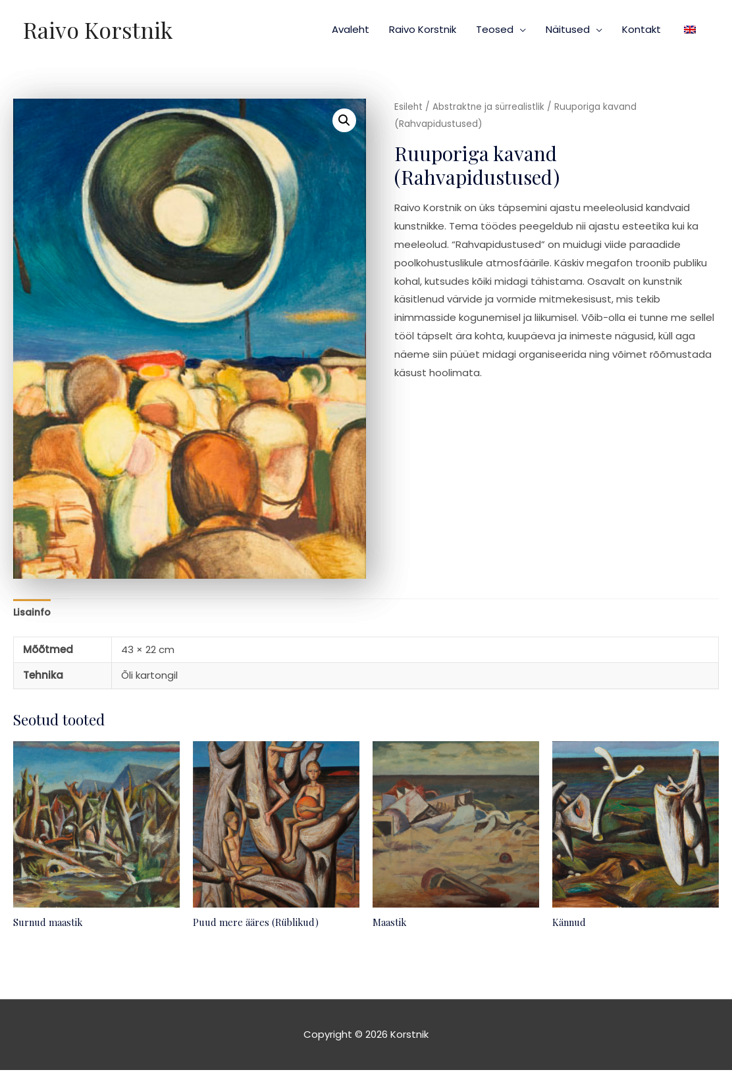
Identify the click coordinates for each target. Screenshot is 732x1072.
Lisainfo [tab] (33, 613)
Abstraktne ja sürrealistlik (489, 107)
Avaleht (350, 29)
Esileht (408, 107)
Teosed (494, 29)
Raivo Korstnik (99, 29)
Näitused (568, 29)
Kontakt (641, 29)
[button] (344, 120)
